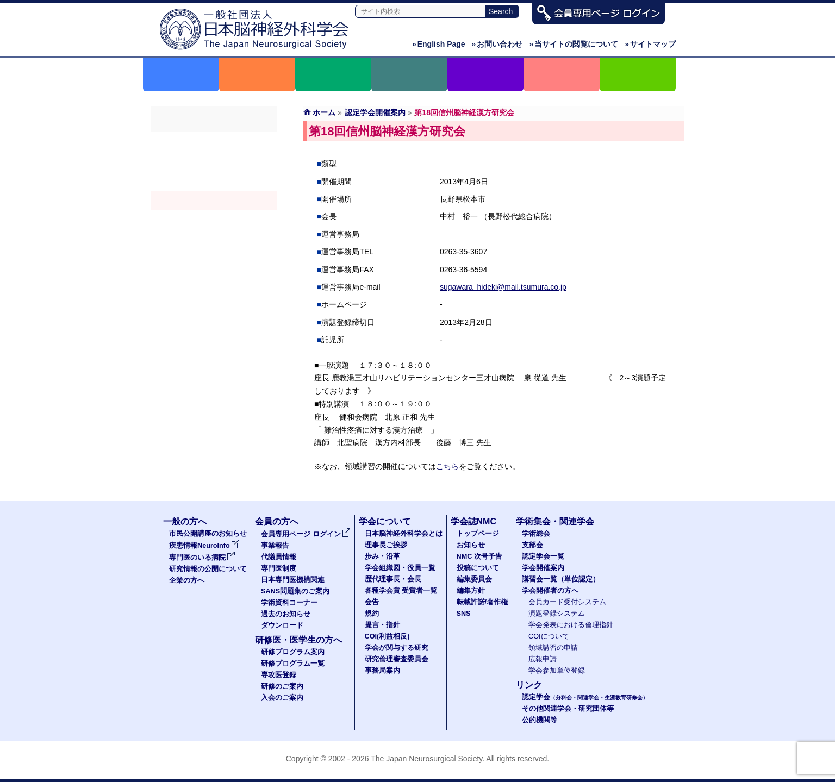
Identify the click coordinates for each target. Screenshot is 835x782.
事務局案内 (382, 670)
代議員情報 (278, 557)
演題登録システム (556, 613)
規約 (372, 613)
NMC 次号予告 (479, 556)
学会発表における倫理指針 (570, 625)
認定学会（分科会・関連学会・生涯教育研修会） (214, 181)
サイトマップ (650, 44)
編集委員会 (474, 579)
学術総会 (214, 142)
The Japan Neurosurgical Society (426, 758)
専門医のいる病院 (202, 557)
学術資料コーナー (289, 602)
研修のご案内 (282, 686)
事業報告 (275, 545)
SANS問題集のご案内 (295, 591)
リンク (529, 685)
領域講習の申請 (553, 648)
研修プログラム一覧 (293, 663)
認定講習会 (214, 220)
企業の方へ (186, 580)
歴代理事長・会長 (393, 579)
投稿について (478, 568)
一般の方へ (185, 521)
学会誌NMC (473, 521)
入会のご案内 (282, 698)
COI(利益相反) (387, 636)
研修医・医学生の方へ (298, 640)
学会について (385, 521)
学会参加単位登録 (556, 670)
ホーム (324, 112)
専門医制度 (278, 568)
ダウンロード (282, 625)
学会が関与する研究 (396, 648)
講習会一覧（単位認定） (561, 579)
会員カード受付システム (567, 602)
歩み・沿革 (382, 556)
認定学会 (585, 697)
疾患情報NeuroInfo (204, 545)
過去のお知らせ (285, 614)
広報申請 (542, 659)
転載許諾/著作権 (482, 602)
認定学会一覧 (543, 556)
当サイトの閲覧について (573, 44)
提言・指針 (382, 625)
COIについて (548, 636)
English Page (438, 44)
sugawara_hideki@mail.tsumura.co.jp (503, 287)
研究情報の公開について (208, 569)
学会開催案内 (214, 200)
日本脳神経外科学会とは (404, 533)
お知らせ (471, 545)
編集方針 (471, 591)
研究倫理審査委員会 (396, 659)
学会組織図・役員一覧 (400, 568)
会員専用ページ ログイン (306, 534)
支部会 (214, 161)
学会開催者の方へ (214, 239)
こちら (447, 466)
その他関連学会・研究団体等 (568, 708)
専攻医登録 (278, 675)
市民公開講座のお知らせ (208, 533)
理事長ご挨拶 (386, 545)
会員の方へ (276, 521)
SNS (464, 613)
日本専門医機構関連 (293, 580)
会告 (372, 602)
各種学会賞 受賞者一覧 (401, 591)
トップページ (478, 533)
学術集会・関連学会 (555, 521)
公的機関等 (539, 720)
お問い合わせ (497, 44)
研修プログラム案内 (293, 652)
